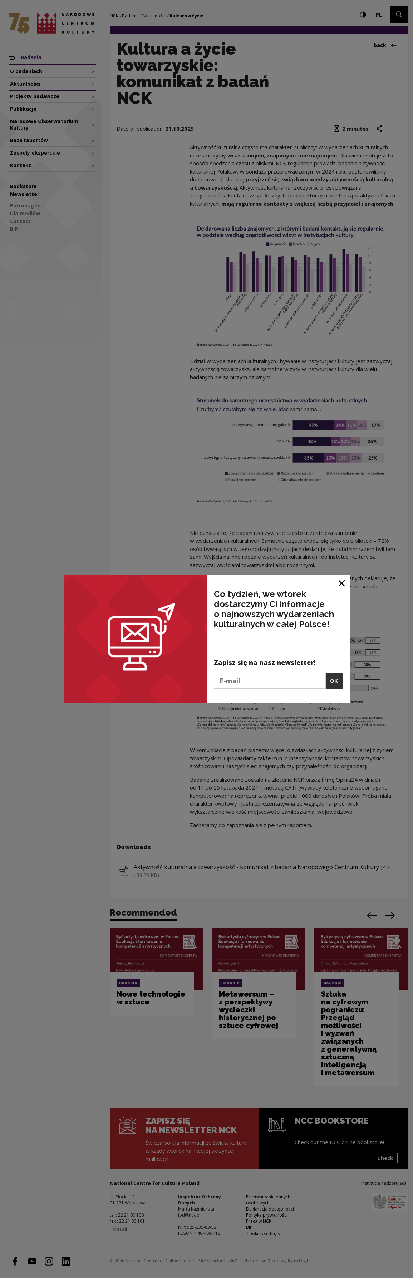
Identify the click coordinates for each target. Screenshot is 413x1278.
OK (334, 680)
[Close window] (342, 583)
